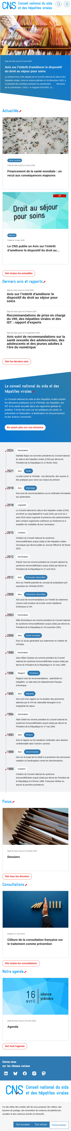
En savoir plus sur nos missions (25, 427)
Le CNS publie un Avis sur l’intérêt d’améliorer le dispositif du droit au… (33, 248)
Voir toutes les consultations (21, 963)
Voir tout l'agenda (15, 1046)
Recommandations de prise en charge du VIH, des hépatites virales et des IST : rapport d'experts (36, 318)
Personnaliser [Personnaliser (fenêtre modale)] (59, 1125)
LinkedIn (5, 1073)
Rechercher (59, 4)
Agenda (12, 1026)
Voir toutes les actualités (18, 273)
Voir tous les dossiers (17, 876)
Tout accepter (23, 1124)
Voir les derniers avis (16, 361)
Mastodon (43, 1073)
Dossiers (13, 856)
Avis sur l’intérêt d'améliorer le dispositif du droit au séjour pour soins (33, 69)
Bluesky (15, 1073)
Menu (67, 4)
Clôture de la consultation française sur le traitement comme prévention (35, 941)
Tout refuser (41, 1124)
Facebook (24, 1073)
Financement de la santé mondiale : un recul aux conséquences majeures (34, 173)
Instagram (34, 1073)
